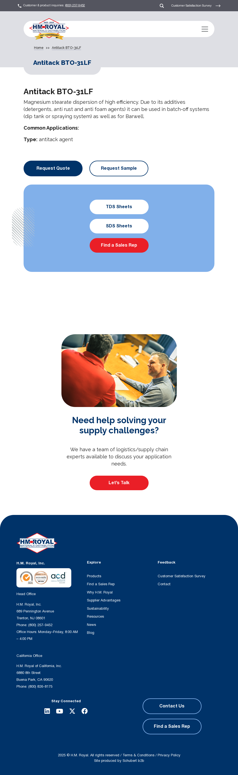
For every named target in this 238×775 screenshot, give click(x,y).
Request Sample (119, 168)
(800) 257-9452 (75, 5)
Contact (164, 584)
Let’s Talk (119, 482)
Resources (95, 616)
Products (94, 576)
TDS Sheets (119, 206)
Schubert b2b (133, 760)
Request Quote (53, 168)
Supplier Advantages (103, 600)
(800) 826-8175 (40, 686)
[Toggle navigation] (205, 29)
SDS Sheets (119, 226)
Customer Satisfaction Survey (196, 6)
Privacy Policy (169, 755)
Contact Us (172, 706)
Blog (90, 632)
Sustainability (98, 608)
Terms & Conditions (138, 755)
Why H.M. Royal (100, 592)
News (91, 625)
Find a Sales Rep (119, 245)
